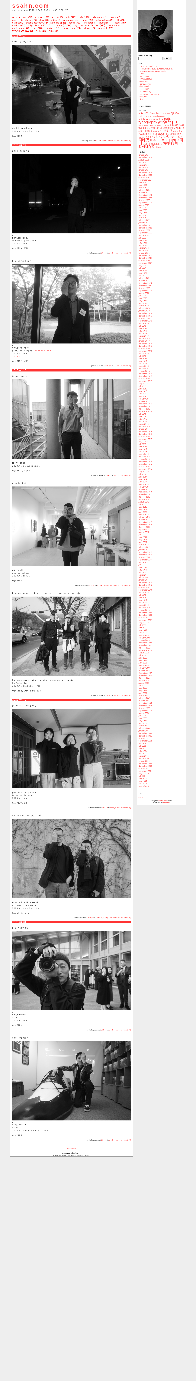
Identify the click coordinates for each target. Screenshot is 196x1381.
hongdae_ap (56, 23)
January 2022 (144, 253)
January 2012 (144, 550)
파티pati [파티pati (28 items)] (147, 144)
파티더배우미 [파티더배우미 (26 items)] (157, 144)
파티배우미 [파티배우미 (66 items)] (170, 143)
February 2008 (144, 668)
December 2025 (145, 157)
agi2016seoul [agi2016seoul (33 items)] (149, 113)
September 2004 (145, 771)
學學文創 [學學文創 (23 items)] (146, 128)
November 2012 (145, 525)
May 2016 (142, 419)
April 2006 (142, 723)
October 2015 (144, 437)
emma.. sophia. (145, 79)
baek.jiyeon (144, 89)
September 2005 (145, 741)
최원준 (19, 1135)
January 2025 (144, 170)
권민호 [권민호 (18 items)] (153, 128)
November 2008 (145, 645)
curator (112, 17)
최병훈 (19, 136)
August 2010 (143, 592)
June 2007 (142, 688)
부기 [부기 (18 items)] (174, 131)
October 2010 (144, 587)
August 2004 (143, 774)
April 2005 (142, 753)
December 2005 (145, 733)
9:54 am (109, 475)
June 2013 (142, 507)
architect (39, 17)
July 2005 (142, 746)
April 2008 (142, 663)
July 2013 (142, 504)
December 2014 (145, 462)
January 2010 (144, 610)
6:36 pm (98, 140)
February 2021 (144, 278)
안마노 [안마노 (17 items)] (150, 134)
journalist (103, 23)
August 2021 (143, 266)
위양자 (19, 803)
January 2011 (144, 580)
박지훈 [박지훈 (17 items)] (155, 131)
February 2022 (144, 250)
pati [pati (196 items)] (176, 122)
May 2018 (142, 361)
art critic (56, 17)
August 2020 (143, 293)
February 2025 (144, 167)
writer (51, 31)
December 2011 (145, 552)
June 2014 (142, 477)
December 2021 (145, 255)
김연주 (26, 691)
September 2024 (145, 180)
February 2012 (144, 547)
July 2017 (142, 386)
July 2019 (142, 326)
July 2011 (142, 565)
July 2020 (142, 296)
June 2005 (142, 748)
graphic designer (34, 23)
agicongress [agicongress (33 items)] (163, 113)
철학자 (26, 361)
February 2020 (144, 308)
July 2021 (142, 268)
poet (35, 28)
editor (54, 20)
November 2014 (145, 464)
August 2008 (143, 653)
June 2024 (142, 182)
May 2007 (142, 690)
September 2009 (145, 620)
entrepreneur (69, 20)
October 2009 (144, 618)
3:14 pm (104, 1140)
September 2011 (145, 560)
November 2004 (145, 766)
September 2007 (145, 680)
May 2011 (142, 570)
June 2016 (142, 416)
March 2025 (143, 165)
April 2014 (142, 482)
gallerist (16, 23)
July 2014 (142, 474)
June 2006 (142, 718)
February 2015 (144, 457)
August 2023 (143, 205)
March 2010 (143, 605)
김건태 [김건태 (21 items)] (164, 128)
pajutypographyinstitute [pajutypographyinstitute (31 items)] (150, 119)
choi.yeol (143, 96)
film (119, 20)
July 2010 (142, 595)
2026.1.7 (143, 74)
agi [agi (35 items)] (140, 113)
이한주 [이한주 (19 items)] (178, 134)
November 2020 (145, 286)
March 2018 (143, 366)
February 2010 (144, 608)
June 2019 (142, 328)
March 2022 (143, 248)
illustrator (88, 23)
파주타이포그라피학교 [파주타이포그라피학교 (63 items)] (164, 140)
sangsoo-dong (69, 28)
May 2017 (142, 391)
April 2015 (142, 452)
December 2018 (145, 343)
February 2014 (144, 487)
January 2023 (144, 223)
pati (97, 25)
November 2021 (145, 258)
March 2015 (143, 454)
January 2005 (144, 761)
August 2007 (143, 683)
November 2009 (145, 615)
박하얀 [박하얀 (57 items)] (168, 130)
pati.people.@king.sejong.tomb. (152, 71)
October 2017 (144, 379)
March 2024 (143, 188)
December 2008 (145, 643)
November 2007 (145, 675)
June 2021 (142, 270)
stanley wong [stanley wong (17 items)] (143, 125)
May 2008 (142, 660)
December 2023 (145, 195)
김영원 (32, 691)
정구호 (19, 471)
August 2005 (143, 743)
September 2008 (145, 650)
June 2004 (142, 779)
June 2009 (142, 628)
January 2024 (144, 192)
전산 (25, 803)
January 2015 (144, 459)
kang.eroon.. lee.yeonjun (149, 94)
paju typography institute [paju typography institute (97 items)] (154, 120)
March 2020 (143, 306)
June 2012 (142, 537)
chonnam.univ (43, 351)
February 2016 (144, 426)
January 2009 (144, 640)
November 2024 (145, 175)
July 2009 (142, 625)
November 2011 (145, 555)
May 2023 (142, 213)
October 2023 (144, 200)
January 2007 (144, 701)
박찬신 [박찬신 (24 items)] (160, 131)
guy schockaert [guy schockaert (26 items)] (151, 116)
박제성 (19, 248)
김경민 (19, 691)
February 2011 (144, 577)
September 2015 (145, 439)
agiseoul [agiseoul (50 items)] (175, 113)
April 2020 (142, 303)
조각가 (26, 248)
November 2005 (145, 736)
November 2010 (145, 585)
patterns (112, 25)
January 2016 (144, 429)
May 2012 (142, 540)
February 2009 (144, 638)
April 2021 (142, 276)
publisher (50, 28)
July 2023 (142, 208)
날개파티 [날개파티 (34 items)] (177, 128)
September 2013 (145, 499)
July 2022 (142, 238)
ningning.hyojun (146, 91)
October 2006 (144, 708)
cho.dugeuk (144, 86)
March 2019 (143, 336)
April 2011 (142, 572)
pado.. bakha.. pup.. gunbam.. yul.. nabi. (156, 69)
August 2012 (143, 532)
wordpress (166, 802)
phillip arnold (23, 913)
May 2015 (142, 449)
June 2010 (142, 597)
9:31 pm (109, 366)
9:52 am (109, 695)
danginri (29, 20)
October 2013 (144, 497)
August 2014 (143, 472)
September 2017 (145, 381)
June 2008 (142, 658)
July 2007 (142, 686)
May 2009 (142, 630)
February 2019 (144, 338)
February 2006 (144, 728)
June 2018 (142, 359)
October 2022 (144, 230)
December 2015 (145, 431)
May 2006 (142, 721)
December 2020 (145, 283)
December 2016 (145, 404)
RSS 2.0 (141, 797)
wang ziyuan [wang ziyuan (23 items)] (163, 125)
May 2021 (142, 273)
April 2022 (142, 245)
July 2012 (142, 535)
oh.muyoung (144, 81)
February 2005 (144, 758)
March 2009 (143, 635)
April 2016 (142, 421)
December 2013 (145, 492)
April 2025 (142, 162)
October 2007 (144, 678)
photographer (19, 28)
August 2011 (143, 562)
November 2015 (145, 434)
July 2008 (142, 655)
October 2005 (144, 738)
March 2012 (143, 545)
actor (14, 17)
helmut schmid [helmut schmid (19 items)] (164, 116)
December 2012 (145, 522)
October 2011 (144, 557)
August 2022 (143, 235)
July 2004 (142, 776)
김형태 (38, 691)
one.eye (58, 25)
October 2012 (144, 527)
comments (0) (126, 140)
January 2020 (144, 311)
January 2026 (144, 155)
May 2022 (142, 243)
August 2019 (143, 323)
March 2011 (143, 575)
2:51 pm (105, 808)
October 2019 (144, 318)
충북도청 (27, 471)
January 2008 (144, 670)
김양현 (19, 361)
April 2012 (142, 542)
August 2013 (143, 502)
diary (41, 20)
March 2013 (143, 514)
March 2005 (143, 756)
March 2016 (143, 424)
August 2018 (143, 353)
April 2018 (142, 364)
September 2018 (145, 351)
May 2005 (142, 751)
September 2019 (145, 321)
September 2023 (145, 203)
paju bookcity (80, 25)
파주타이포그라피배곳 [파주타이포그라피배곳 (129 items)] (159, 138)
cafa (81, 17)
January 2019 (144, 341)
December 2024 (145, 172)
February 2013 (144, 517)
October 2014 (144, 467)
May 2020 (142, 301)
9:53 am (92, 585)
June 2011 (142, 567)
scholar (86, 28)
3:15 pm (104, 1030)
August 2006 (143, 713)
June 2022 (142, 240)
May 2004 (142, 781)
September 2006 (145, 711)
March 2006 (143, 726)
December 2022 (145, 225)
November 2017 (145, 376)
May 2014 (142, 479)
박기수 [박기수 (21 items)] (149, 131)
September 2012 (145, 530)
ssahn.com (30, 5)
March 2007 (143, 696)
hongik (72, 23)
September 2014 (145, 469)
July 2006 (142, 716)
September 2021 (145, 263)
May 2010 (142, 600)
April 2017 (142, 394)
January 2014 (144, 489)
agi (24, 17)
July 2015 (142, 444)
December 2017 (145, 374)
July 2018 (142, 356)
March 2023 (143, 218)
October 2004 (144, 768)
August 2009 (143, 623)
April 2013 (142, 512)
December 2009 (145, 613)
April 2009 (142, 633)
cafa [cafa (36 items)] (140, 116)
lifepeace (118, 23)
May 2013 (142, 509)
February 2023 (144, 220)
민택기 (19, 581)
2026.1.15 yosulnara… (148, 66)
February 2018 (144, 369)
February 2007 (144, 698)
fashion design (103, 20)
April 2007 (142, 693)
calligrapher (97, 17)
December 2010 (145, 582)
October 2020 (144, 288)
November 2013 (145, 494)
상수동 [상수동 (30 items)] (179, 131)
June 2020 (142, 298)
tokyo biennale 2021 (38, 25)
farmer (85, 20)
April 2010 (142, 602)
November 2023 (145, 198)
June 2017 (142, 389)
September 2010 (145, 590)
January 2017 (144, 401)
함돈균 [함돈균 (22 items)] (158, 147)
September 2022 (145, 233)
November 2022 (145, 228)
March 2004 (143, 786)
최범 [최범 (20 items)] (143, 137)
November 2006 (145, 706)
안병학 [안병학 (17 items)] (155, 134)
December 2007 (145, 673)
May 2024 (142, 185)
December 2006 (145, 703)
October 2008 (144, 648)
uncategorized (21, 31)
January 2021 (144, 281)
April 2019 (142, 333)
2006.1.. (17, 356)
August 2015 (143, 441)
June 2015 (142, 447)
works (38, 31)
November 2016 (145, 406)
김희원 (19, 1025)
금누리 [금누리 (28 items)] (159, 128)
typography (102, 28)
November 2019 (145, 316)
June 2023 (142, 210)
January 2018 (144, 371)
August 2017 (143, 384)
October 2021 (144, 260)
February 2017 (144, 399)
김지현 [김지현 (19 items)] (170, 128)
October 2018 (144, 348)
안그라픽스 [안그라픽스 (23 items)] (142, 134)
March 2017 (143, 396)
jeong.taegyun (145, 84)
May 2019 (142, 331)
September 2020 (145, 291)
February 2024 (144, 190)
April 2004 (142, 784)
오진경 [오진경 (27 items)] (161, 134)
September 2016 (145, 411)
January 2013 (144, 519)
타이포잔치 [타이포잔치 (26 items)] (150, 137)
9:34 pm (104, 253)
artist (67, 17)
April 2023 (142, 215)
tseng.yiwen (144, 76)
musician (16, 25)
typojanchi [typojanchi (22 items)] (153, 125)
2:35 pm (91, 917)
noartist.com (162, 801)
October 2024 (144, 177)
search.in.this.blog (145, 56)
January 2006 (144, 731)
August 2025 (143, 160)
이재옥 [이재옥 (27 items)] (173, 134)
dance (15, 20)
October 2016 (144, 409)
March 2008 (143, 665)
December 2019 (145, 313)
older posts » (71, 1149)
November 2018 (145, 346)
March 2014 (143, 484)
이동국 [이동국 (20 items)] (166, 134)
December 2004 (145, 763)
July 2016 (142, 414)
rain (141, 99)
